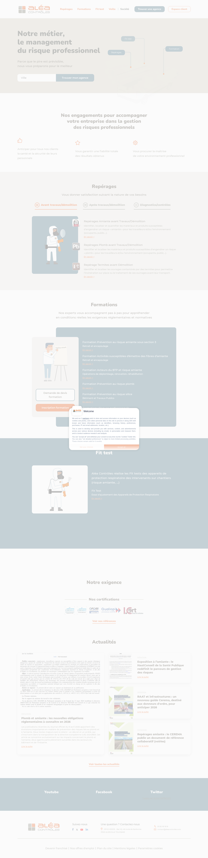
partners (86, 418)
